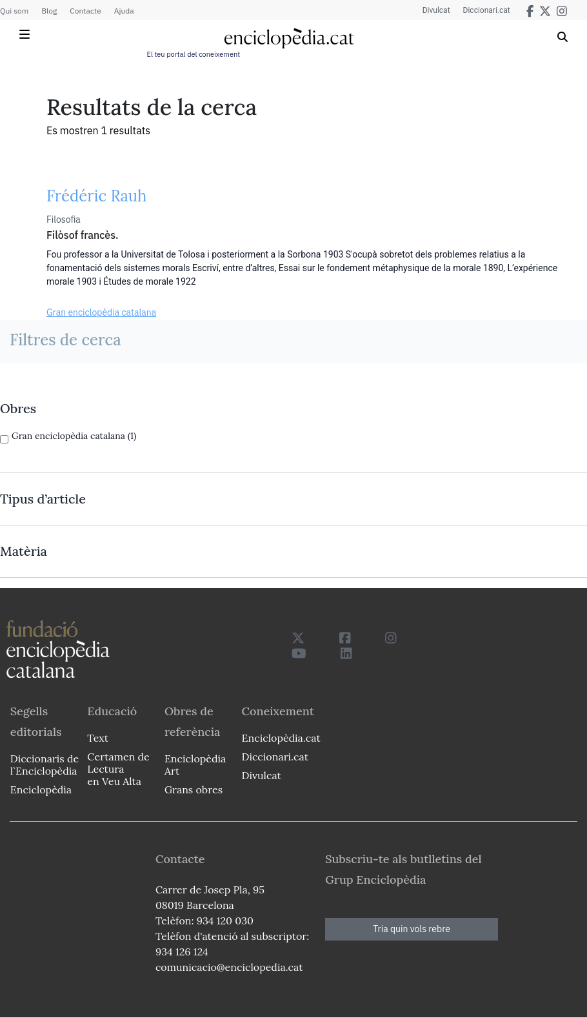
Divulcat (436, 10)
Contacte (85, 10)
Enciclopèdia (41, 789)
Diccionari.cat (486, 10)
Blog (49, 10)
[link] (293, 408)
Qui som (14, 10)
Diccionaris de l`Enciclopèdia (44, 764)
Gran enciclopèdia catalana (101, 312)
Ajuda (124, 10)
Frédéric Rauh (96, 196)
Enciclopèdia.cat (281, 737)
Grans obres (193, 789)
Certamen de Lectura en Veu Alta (118, 769)
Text (97, 737)
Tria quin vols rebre (411, 929)
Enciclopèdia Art (195, 764)
